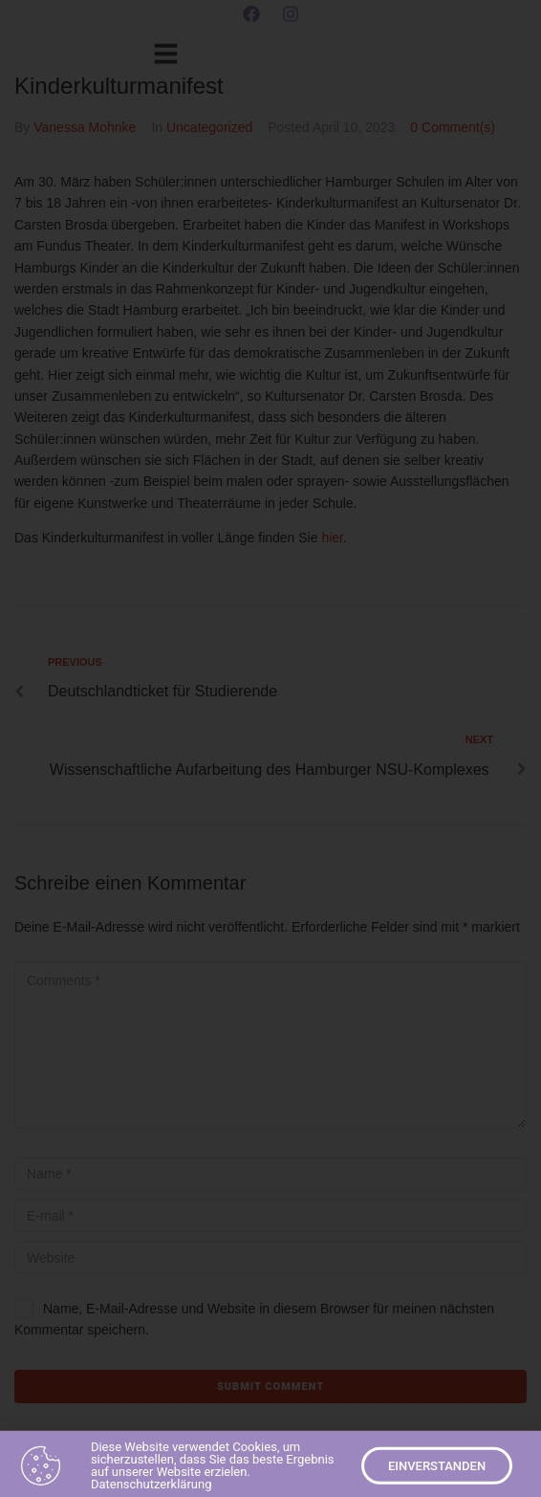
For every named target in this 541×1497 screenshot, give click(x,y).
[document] (270, 748)
